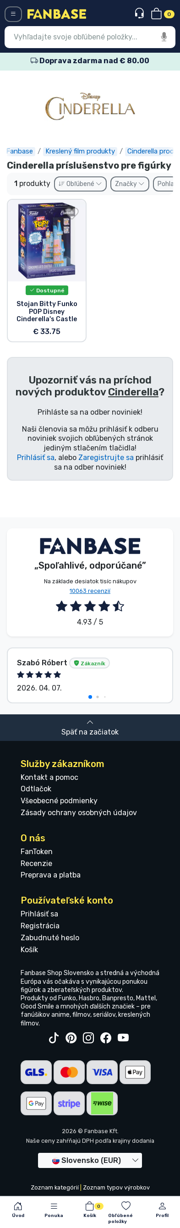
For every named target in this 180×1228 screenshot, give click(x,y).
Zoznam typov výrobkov (116, 1187)
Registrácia (40, 925)
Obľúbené (80, 184)
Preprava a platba (51, 875)
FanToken (37, 851)
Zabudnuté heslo (50, 937)
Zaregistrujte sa (106, 457)
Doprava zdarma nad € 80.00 (90, 60)
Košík (29, 949)
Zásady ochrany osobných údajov (79, 812)
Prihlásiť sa (36, 457)
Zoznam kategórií (55, 1187)
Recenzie (36, 863)
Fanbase (20, 151)
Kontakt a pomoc (49, 777)
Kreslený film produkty (81, 151)
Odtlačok (36, 788)
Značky (130, 184)
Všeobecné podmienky (59, 800)
